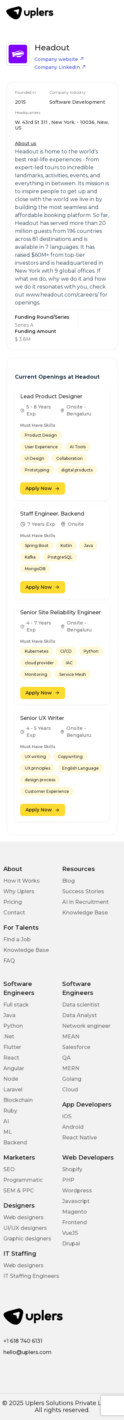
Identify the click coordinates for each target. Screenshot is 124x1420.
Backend (15, 1142)
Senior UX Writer (42, 718)
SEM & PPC (18, 1190)
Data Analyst (79, 1015)
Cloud (70, 1089)
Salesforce (76, 1047)
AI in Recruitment (85, 902)
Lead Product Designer (51, 396)
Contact (14, 912)
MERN (70, 1068)
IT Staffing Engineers (31, 1276)
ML (7, 1132)
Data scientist (81, 1005)
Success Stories (83, 891)
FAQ (9, 960)
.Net (8, 1036)
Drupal (71, 1243)
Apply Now (42, 488)
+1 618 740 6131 (22, 1341)
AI (6, 1121)
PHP (68, 1180)
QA (66, 1058)
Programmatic (23, 1180)
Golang (71, 1079)
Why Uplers (18, 891)
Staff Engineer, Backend (52, 514)
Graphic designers (27, 1238)
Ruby (10, 1111)
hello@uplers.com (27, 1352)
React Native (79, 1137)
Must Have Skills (37, 425)
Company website (59, 59)
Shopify (72, 1169)
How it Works (21, 881)
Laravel (12, 1089)
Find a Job (17, 939)
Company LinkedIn (60, 67)
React (11, 1058)
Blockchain (18, 1100)
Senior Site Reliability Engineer (60, 612)
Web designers (23, 1217)
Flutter (12, 1047)
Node (10, 1079)
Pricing (12, 902)
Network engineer (86, 1026)
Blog (68, 881)
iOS (66, 1116)
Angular (13, 1068)
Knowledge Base (85, 912)
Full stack (16, 1005)
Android (73, 1127)
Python (13, 1026)
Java (9, 1015)
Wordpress (77, 1190)
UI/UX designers (25, 1228)
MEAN (70, 1036)
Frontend (74, 1222)
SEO (9, 1169)
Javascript (76, 1201)
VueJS (70, 1233)
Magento (74, 1212)
